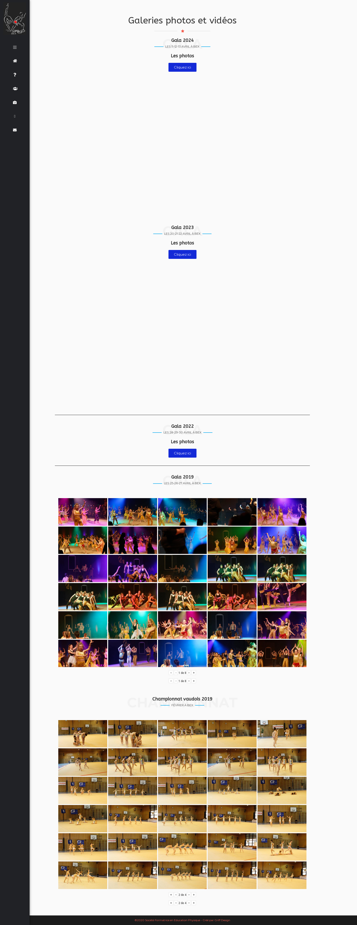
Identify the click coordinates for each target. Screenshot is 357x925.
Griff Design (222, 920)
